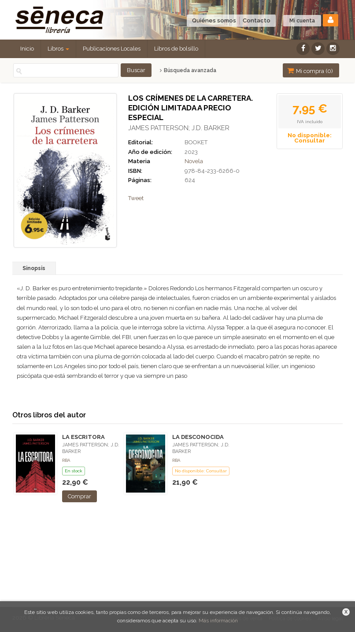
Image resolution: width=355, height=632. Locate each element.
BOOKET (196, 142)
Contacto (256, 20)
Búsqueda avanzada (188, 70)
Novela (194, 161)
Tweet (136, 198)
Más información (218, 620)
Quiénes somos (214, 20)
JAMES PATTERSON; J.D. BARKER (178, 128)
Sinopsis (33, 268)
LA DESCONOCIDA (198, 437)
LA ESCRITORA (83, 437)
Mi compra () (310, 70)
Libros (58, 48)
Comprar (79, 496)
